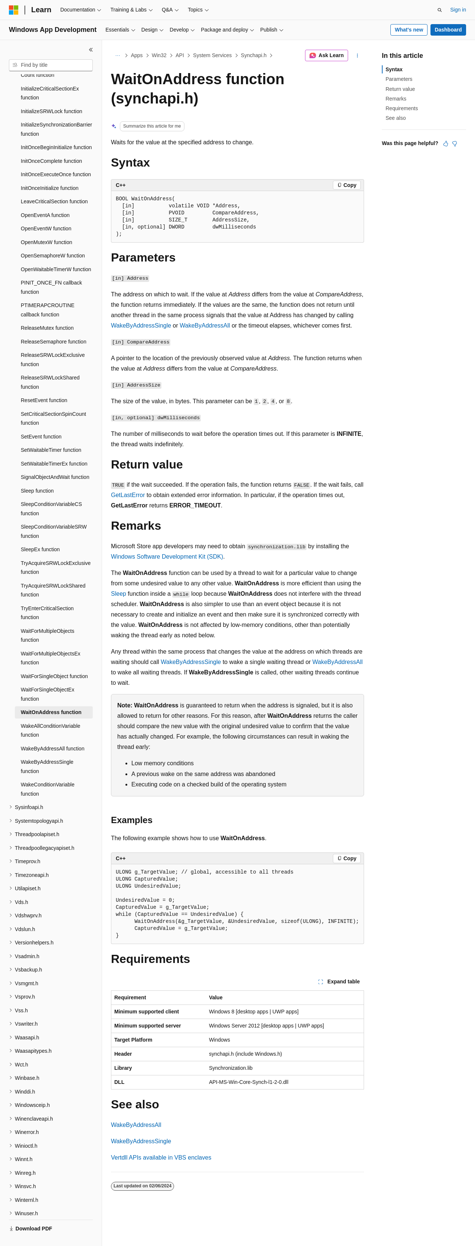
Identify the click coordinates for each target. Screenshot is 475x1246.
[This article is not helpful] (454, 143)
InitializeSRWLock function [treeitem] (51, 94)
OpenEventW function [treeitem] (46, 211)
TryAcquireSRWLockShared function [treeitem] (53, 573)
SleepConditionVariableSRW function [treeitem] (54, 514)
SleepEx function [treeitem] (40, 532)
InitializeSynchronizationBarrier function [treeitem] (56, 111)
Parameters (399, 79)
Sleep (118, 594)
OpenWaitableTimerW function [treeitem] (56, 252)
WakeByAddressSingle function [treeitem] (47, 749)
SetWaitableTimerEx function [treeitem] (54, 446)
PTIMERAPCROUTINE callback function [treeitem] (48, 292)
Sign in (458, 10)
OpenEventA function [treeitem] (45, 198)
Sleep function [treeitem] (37, 473)
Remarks (396, 99)
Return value (400, 89)
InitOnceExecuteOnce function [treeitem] (56, 157)
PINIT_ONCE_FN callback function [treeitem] (51, 269)
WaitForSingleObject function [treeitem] (54, 659)
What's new (409, 30)
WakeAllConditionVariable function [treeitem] (50, 713)
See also (396, 118)
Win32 (159, 55)
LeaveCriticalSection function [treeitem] (54, 184)
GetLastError (128, 495)
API (180, 55)
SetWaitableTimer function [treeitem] (51, 432)
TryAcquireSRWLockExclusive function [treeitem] (56, 550)
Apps (137, 55)
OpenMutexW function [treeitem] (46, 225)
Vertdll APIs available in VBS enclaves (161, 1157)
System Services (212, 55)
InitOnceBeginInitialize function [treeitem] (56, 130)
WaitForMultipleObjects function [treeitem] (47, 618)
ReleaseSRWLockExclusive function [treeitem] (53, 342)
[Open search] (439, 10)
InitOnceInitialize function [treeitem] (50, 171)
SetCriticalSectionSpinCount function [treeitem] (53, 401)
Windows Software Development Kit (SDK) (167, 556)
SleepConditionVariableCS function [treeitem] (51, 491)
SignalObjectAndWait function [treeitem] (55, 460)
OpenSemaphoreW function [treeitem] (53, 238)
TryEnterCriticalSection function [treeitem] (47, 595)
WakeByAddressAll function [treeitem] (52, 731)
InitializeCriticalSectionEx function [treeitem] (50, 75)
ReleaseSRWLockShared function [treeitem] (50, 364)
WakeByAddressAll (205, 325)
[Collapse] (91, 49)
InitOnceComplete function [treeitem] (51, 144)
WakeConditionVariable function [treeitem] (48, 771)
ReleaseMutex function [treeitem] (47, 310)
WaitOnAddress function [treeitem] (51, 695)
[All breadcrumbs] (117, 56)
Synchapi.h (253, 55)
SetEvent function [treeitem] (41, 419)
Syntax (394, 69)
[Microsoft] (14, 10)
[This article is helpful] (445, 143)
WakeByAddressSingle (141, 325)
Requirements (402, 108)
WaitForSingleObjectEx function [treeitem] (47, 676)
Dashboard (448, 30)
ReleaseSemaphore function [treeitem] (53, 324)
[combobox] (51, 65)
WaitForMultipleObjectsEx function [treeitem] (51, 640)
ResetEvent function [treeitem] (44, 383)
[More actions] (357, 56)
